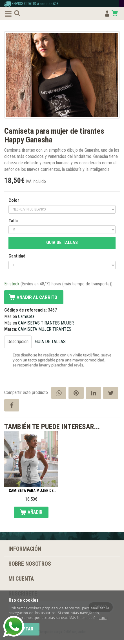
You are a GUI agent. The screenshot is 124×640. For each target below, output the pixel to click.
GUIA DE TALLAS (62, 242)
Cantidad (16, 256)
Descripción (17, 341)
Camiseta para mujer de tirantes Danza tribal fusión (31, 491)
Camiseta (26, 316)
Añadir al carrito (37, 297)
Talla (13, 220)
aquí (103, 617)
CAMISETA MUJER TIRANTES (44, 329)
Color (13, 200)
